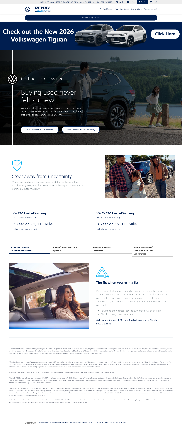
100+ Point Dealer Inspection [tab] (102, 249)
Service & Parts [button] (136, 9)
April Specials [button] (108, 9)
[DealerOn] (31, 422)
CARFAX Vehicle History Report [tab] (64, 249)
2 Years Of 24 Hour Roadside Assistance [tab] (21, 249)
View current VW (40, 130)
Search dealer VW (81, 130)
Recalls (125, 423)
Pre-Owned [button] (124, 9)
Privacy (66, 423)
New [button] (117, 9)
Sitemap (60, 423)
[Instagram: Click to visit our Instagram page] (21, 432)
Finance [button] (147, 9)
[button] (100, 9)
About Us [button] (154, 9)
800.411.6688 (103, 323)
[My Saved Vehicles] (153, 2)
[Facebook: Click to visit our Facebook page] (15, 432)
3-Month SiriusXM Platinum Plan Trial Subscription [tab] (143, 250)
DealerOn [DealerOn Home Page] (54, 423)
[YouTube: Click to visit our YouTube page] (18, 432)
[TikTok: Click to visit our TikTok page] (25, 432)
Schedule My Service (91, 17)
